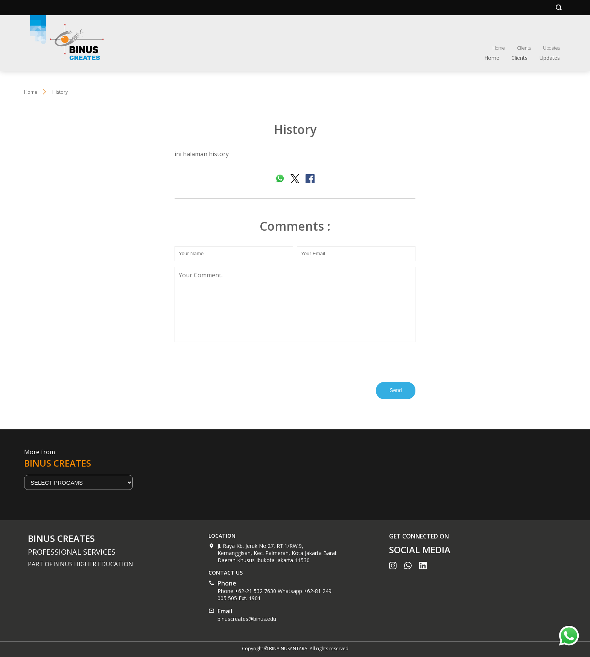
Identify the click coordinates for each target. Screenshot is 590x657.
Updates (551, 48)
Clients (524, 48)
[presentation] (232, 361)
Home (499, 48)
